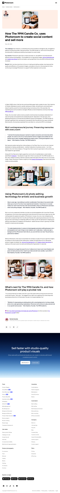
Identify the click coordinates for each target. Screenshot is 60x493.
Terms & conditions (36, 490)
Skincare (4, 456)
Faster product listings (7, 432)
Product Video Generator (9, 415)
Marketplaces (34, 392)
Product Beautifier (6, 396)
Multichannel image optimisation (9, 444)
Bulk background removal (36, 408)
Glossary (33, 441)
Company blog (34, 432)
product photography (37, 159)
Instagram (14, 156)
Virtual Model (6, 389)
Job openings (34, 425)
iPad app (14, 478)
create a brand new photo (44, 242)
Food (3, 453)
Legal (56, 490)
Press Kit (33, 427)
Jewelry (4, 458)
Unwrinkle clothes (7, 399)
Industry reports (34, 439)
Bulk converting (34, 413)
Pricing (32, 451)
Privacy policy (44, 490)
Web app (30, 478)
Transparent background (7, 425)
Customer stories (9, 6)
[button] (15, 384)
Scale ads (4, 439)
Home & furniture (35, 394)
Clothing (4, 463)
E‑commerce (5, 451)
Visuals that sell (5, 437)
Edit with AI (6, 404)
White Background (6, 406)
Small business (16, 6)
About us (33, 422)
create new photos (12, 59)
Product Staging (5, 387)
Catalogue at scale (6, 434)
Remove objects (5, 418)
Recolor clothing (5, 420)
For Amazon (4, 465)
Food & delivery (34, 387)
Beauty (3, 460)
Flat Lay (5, 394)
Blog (32, 430)
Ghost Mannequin (7, 392)
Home (3, 6)
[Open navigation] (56, 2)
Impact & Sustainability (36, 437)
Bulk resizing (34, 406)
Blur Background (5, 408)
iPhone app (6, 478)
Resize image (5, 423)
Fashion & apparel (35, 389)
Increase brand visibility (7, 441)
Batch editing (34, 404)
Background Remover (7, 413)
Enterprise (33, 453)
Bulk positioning (34, 411)
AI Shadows (4, 401)
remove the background (28, 242)
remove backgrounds (48, 57)
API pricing (33, 456)
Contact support (35, 444)
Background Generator (7, 411)
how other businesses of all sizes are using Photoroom (23, 311)
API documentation (35, 415)
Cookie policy (51, 490)
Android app (22, 478)
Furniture (4, 468)
